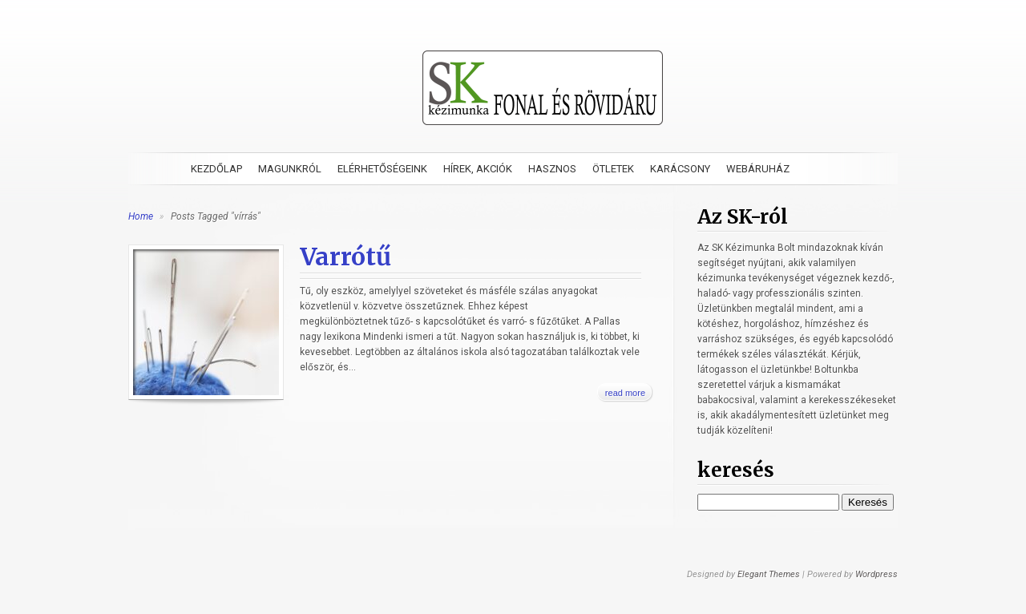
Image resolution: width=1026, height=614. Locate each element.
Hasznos (552, 169)
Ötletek (613, 169)
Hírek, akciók (477, 169)
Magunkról (289, 169)
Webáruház (758, 169)
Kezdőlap (216, 169)
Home (140, 216)
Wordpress (876, 574)
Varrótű (345, 256)
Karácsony (680, 169)
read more (625, 393)
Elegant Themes (768, 574)
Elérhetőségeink (382, 169)
